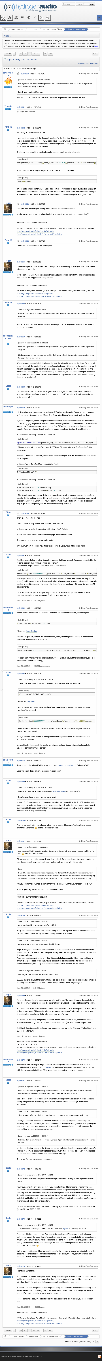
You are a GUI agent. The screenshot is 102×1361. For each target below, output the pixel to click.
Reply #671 (21, 1081)
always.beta (8, 74)
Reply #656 (21, 304)
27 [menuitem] (29, 54)
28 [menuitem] (34, 54)
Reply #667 (21, 841)
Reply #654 (25, 241)
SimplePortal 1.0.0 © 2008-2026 (32, 1356)
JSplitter (47, 1067)
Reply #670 (21, 1060)
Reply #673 (21, 1219)
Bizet (8, 386)
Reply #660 (25, 513)
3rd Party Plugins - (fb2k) (52, 29)
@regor (63, 1237)
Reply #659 (21, 408)
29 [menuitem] (38, 54)
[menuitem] (8, 54)
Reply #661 (21, 556)
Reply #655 (21, 262)
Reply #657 (21, 337)
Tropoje (8, 106)
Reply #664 (21, 761)
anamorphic (8, 408)
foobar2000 (33, 29)
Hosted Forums (17, 29)
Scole (8, 554)
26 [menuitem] (25, 54)
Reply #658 (21, 387)
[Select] (24, 159)
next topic (94, 64)
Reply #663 (21, 674)
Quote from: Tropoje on (34, 80)
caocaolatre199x (8, 337)
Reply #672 (21, 1169)
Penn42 (8, 127)
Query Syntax (31, 631)
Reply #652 (21, 128)
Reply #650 (25, 74)
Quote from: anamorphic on (35, 680)
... (17, 54)
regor (8, 203)
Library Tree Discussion (76, 29)
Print (95, 54)
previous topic (83, 64)
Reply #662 (21, 608)
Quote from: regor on (33, 310)
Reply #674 (21, 1266)
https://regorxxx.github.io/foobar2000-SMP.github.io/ (35, 231)
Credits (19, 1356)
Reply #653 (25, 204)
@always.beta (22, 112)
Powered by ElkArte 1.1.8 (8, 1356)
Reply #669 (21, 996)
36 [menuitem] (45, 54)
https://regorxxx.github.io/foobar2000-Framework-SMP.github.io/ (39, 234)
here (96, 46)
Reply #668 (21, 915)
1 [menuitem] (14, 54)
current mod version (64, 765)
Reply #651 (21, 107)
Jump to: (68, 1342)
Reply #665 (21, 782)
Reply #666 (21, 820)
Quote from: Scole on (33, 847)
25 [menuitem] (21, 54)
